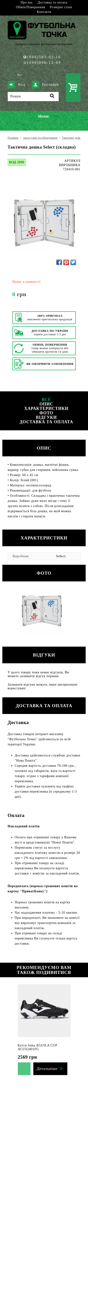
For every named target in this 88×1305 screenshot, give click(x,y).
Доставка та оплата (52, 2)
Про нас (27, 2)
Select (61, 556)
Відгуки (46, 417)
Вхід (16, 84)
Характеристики (46, 408)
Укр (12, 74)
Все (46, 399)
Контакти (44, 12)
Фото (46, 413)
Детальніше (47, 1069)
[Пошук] (33, 96)
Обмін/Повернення (30, 7)
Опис (46, 404)
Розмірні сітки (61, 7)
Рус (19, 74)
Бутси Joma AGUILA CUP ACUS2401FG (37, 1047)
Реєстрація (45, 84)
